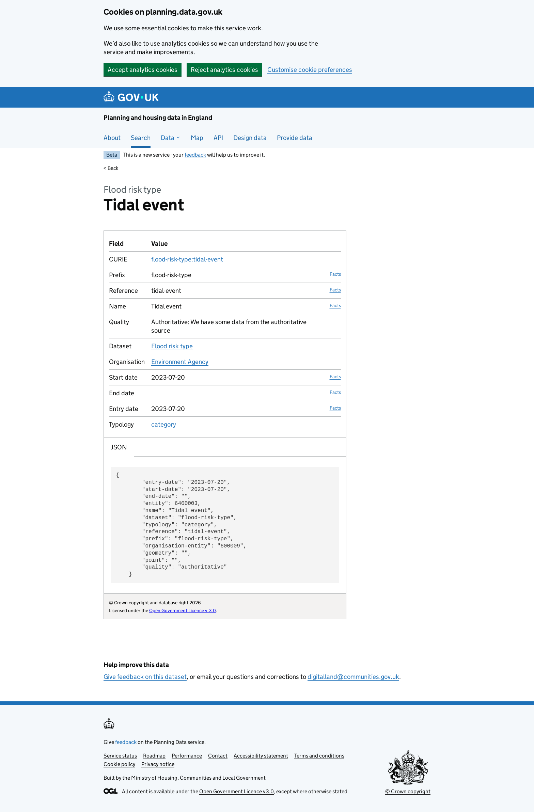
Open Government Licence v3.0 (236, 791)
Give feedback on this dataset (145, 677)
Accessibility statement (261, 755)
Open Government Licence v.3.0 (182, 610)
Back (113, 168)
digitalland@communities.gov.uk (353, 677)
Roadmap (154, 755)
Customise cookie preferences (309, 69)
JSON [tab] (119, 447)
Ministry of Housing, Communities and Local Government (198, 778)
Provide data (294, 138)
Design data (250, 138)
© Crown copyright (407, 791)
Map (197, 138)
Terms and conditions (319, 755)
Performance (187, 755)
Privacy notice (157, 764)
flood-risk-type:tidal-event (187, 259)
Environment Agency (179, 362)
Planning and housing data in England (158, 118)
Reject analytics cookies (224, 70)
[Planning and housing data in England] (132, 97)
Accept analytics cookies (142, 70)
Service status (120, 755)
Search (141, 138)
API (218, 138)
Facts (335, 274)
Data (170, 138)
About (112, 138)
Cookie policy (119, 764)
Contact (217, 755)
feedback (195, 155)
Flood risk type (172, 346)
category (163, 424)
